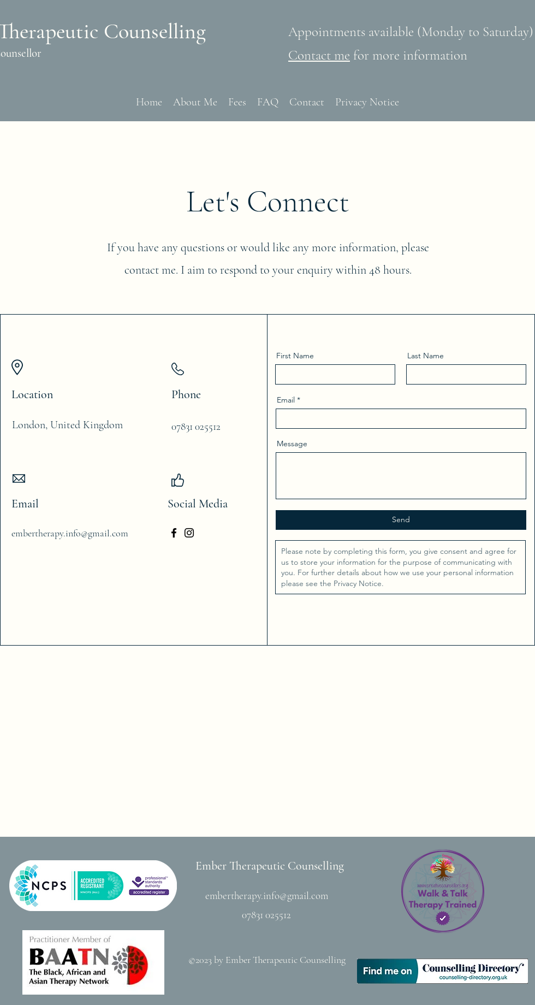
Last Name (425, 355)
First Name (295, 355)
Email (286, 400)
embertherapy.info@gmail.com (69, 533)
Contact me (319, 55)
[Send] (401, 520)
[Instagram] (189, 533)
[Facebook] (174, 533)
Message (292, 443)
